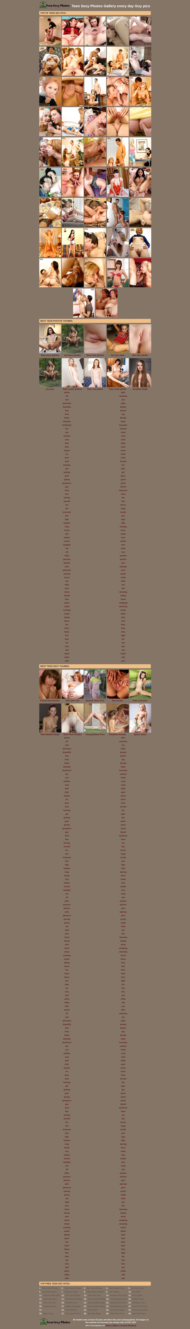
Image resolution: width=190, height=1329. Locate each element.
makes (67, 538)
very (67, 646)
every (123, 450)
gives (123, 476)
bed (66, 411)
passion (66, 559)
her (123, 498)
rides (123, 581)
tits (123, 639)
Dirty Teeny (48, 1314)
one (123, 552)
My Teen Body (94, 1314)
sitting (123, 596)
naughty (67, 545)
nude (123, 548)
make (123, 534)
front (123, 458)
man (123, 538)
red (66, 581)
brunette (123, 425)
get (66, 469)
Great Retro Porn (118, 1303)
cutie (123, 440)
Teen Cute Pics (50, 1299)
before (123, 411)
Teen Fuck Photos (72, 1288)
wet (123, 650)
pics (123, 563)
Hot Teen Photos (94, 1288)
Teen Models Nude (96, 1303)
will (123, 657)
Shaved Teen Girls (51, 1295)
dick (67, 443)
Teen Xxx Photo (49, 1292)
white (66, 657)
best (67, 414)
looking (123, 527)
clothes (66, 436)
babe (123, 403)
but (66, 429)
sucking (66, 610)
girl (123, 472)
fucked (123, 461)
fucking (66, 465)
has (67, 494)
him (123, 501)
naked (123, 541)
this (66, 635)
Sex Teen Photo (73, 1295)
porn (123, 570)
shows (67, 596)
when (66, 654)
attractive (67, 403)
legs (123, 519)
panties (123, 556)
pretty (123, 574)
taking (67, 617)
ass (123, 400)
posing (67, 574)
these (66, 632)
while (123, 654)
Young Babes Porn (118, 1299)
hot (66, 508)
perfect (123, 559)
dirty (67, 447)
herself (67, 501)
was (123, 646)
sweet (66, 614)
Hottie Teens (138, 1299)
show (66, 592)
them (66, 628)
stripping (123, 603)
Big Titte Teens (139, 1314)
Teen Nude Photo (117, 1288)
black (66, 418)
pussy (67, 577)
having (67, 498)
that (123, 621)
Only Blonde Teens (96, 1306)
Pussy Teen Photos (97, 1299)
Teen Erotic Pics (73, 1314)
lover (123, 530)
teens (66, 621)
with (67, 661)
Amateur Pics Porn (118, 1295)
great (123, 483)
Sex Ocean (114, 1292)
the (66, 625)
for (67, 454)
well (67, 650)
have (123, 494)
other (66, 556)
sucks (123, 610)
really (123, 577)
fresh (123, 454)
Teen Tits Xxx (49, 1303)
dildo (123, 443)
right (67, 585)
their (123, 625)
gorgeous (66, 483)
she (123, 588)
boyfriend (66, 425)
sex (123, 585)
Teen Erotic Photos (95, 1292)
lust (66, 534)
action (67, 392)
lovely (67, 530)
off (67, 552)
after (123, 392)
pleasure (67, 570)
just (123, 516)
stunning (123, 606)
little (123, 523)
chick (123, 432)
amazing (123, 396)
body (123, 421)
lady (67, 519)
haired (123, 487)
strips (67, 606)
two (123, 643)
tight (123, 635)
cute (67, 440)
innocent (67, 512)
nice (123, 545)
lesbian (66, 523)
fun (123, 465)
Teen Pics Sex (94, 1295)
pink (67, 567)
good (123, 479)
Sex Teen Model (117, 1310)
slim (67, 599)
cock (123, 436)
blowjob (66, 421)
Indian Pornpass (73, 1306)
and (66, 400)
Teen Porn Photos (50, 1288)
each (123, 447)
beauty (123, 407)
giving (67, 479)
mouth (67, 541)
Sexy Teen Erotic (140, 1310)
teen (123, 617)
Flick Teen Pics (117, 1314)
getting (67, 472)
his (66, 505)
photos (67, 563)
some (123, 599)
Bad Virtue (93, 1310)
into (67, 516)
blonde (123, 418)
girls (67, 476)
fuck (67, 461)
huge (123, 508)
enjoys (67, 450)
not (66, 548)
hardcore (123, 490)
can (67, 432)
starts (67, 603)
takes (123, 614)
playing (123, 567)
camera (123, 429)
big (123, 414)
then (123, 628)
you (123, 661)
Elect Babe (137, 1295)
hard (67, 490)
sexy (67, 588)
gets (123, 469)
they (123, 632)
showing (123, 592)
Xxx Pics (136, 1292)
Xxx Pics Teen (137, 1288)
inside (123, 512)
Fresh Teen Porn (140, 1306)
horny (123, 505)
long (67, 527)
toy (66, 643)
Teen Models (71, 1310)
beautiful (67, 407)
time (67, 639)
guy (66, 487)
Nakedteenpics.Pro (119, 1306)
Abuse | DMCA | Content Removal (120, 1325)
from (67, 458)
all (67, 396)
